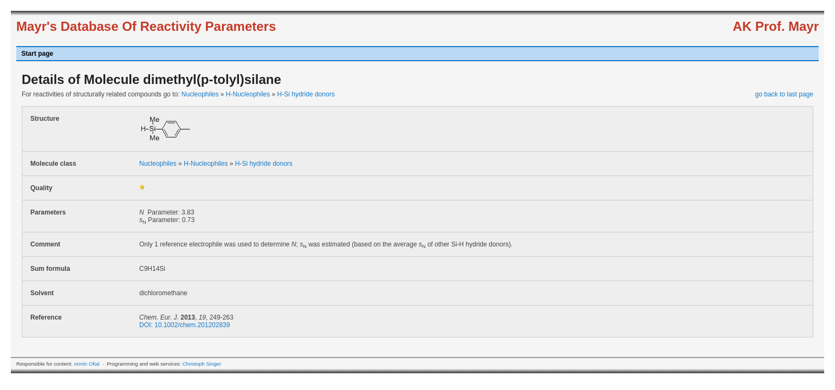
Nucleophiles (200, 94)
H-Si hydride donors (306, 94)
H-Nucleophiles (248, 94)
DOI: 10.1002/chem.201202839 (184, 325)
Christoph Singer (202, 364)
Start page (38, 53)
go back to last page (784, 94)
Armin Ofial (86, 364)
